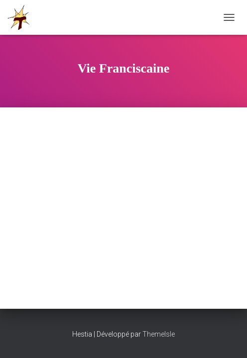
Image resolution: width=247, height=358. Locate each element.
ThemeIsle (158, 334)
